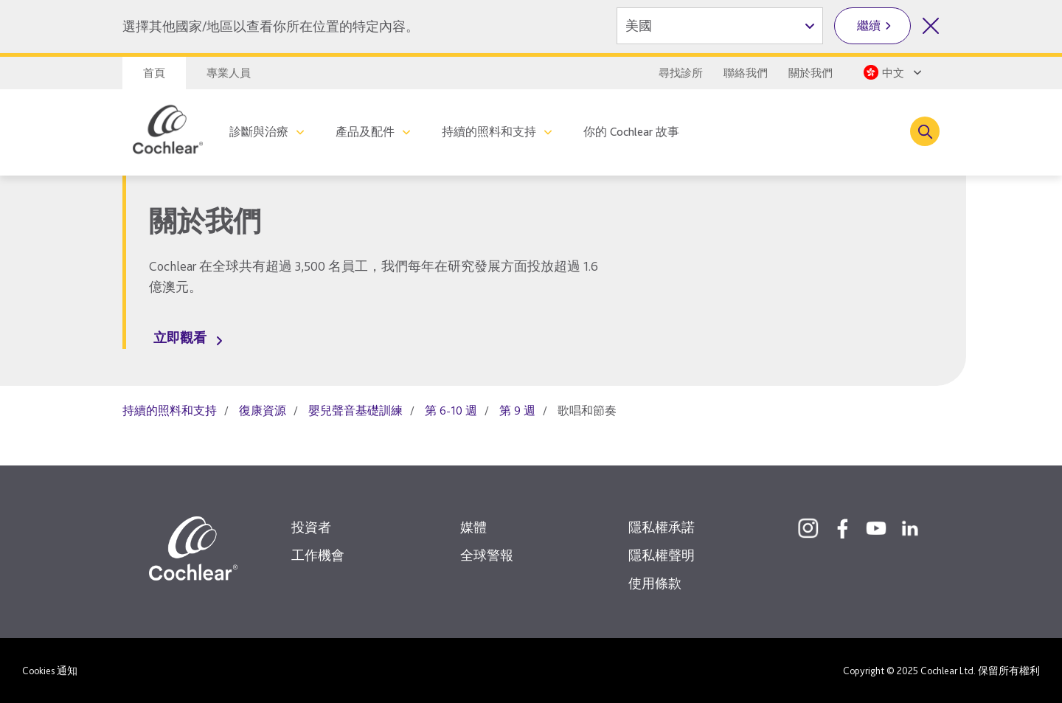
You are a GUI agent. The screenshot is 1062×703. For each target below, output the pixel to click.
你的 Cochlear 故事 (631, 132)
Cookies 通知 (49, 670)
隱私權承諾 (661, 527)
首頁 (154, 73)
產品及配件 (365, 132)
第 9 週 (517, 411)
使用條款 (654, 583)
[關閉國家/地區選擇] (931, 26)
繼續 (869, 25)
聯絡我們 (745, 73)
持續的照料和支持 (489, 132)
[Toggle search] (925, 131)
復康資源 (262, 411)
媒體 (473, 527)
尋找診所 (681, 73)
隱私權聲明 (661, 555)
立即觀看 (179, 337)
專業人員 (228, 73)
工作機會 (317, 555)
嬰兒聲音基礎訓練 (355, 411)
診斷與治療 (258, 132)
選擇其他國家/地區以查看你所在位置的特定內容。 (270, 26)
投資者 (311, 527)
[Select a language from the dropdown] (891, 72)
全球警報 (486, 555)
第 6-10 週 (451, 411)
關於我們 (810, 73)
